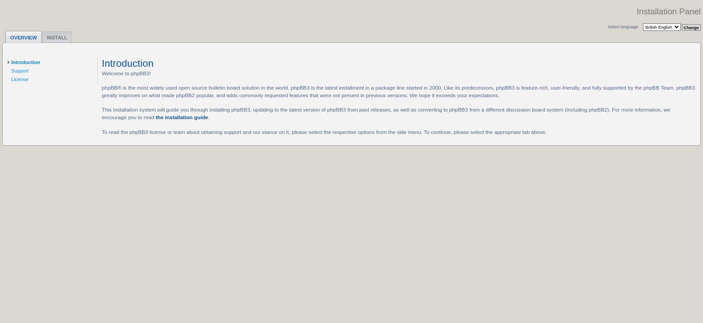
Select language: (623, 26)
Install (57, 37)
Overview (23, 37)
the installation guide (182, 117)
